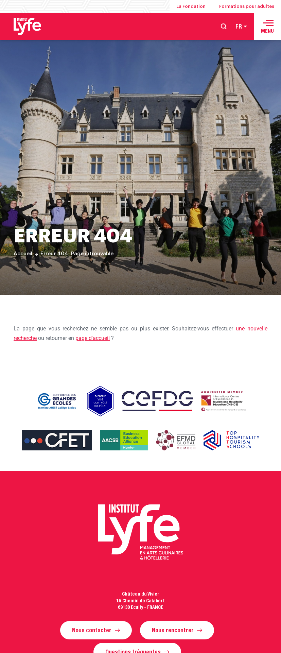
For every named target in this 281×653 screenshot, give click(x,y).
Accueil (23, 253)
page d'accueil (92, 338)
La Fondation (191, 6)
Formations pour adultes (246, 6)
